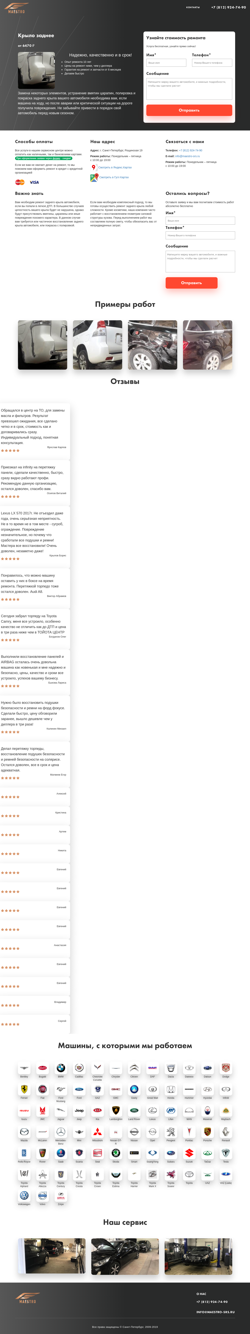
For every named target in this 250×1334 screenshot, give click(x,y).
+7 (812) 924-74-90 (228, 7)
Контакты (193, 7)
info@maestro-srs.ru (187, 155)
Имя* (151, 54)
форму (56, 157)
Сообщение (157, 73)
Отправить (189, 109)
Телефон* (201, 54)
